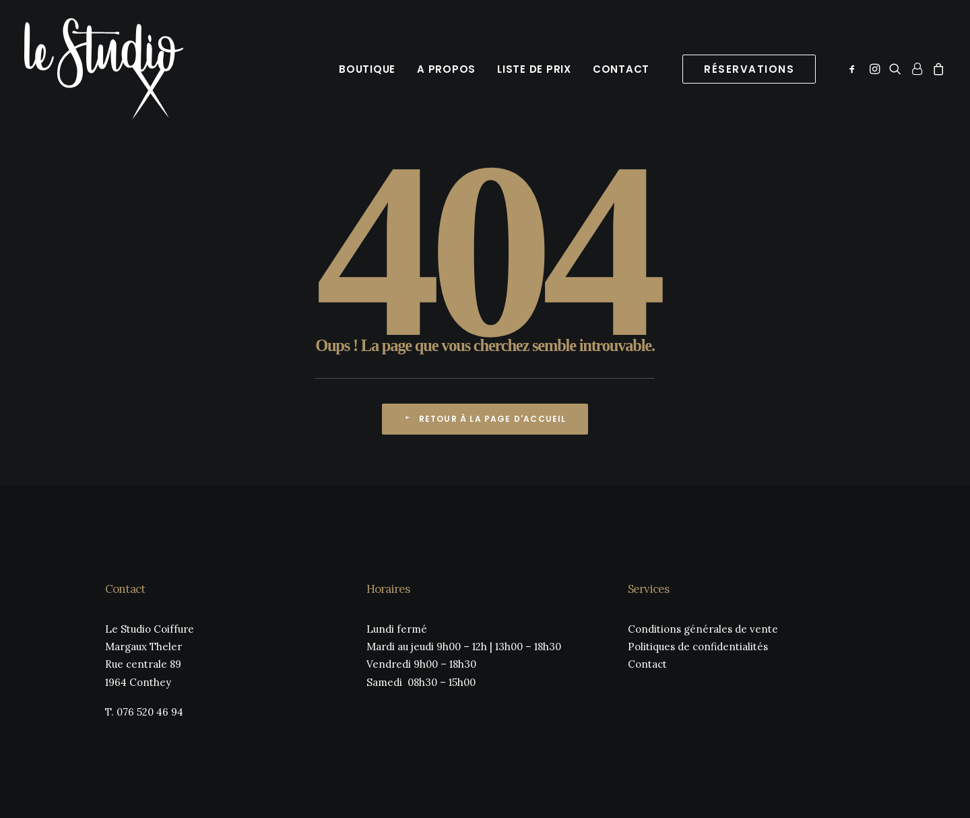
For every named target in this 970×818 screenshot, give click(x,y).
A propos (446, 69)
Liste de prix (534, 69)
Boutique (367, 69)
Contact (621, 69)
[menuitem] (367, 68)
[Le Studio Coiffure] (103, 68)
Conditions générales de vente (703, 629)
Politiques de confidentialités (698, 646)
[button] (854, 68)
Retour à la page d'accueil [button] (484, 418)
